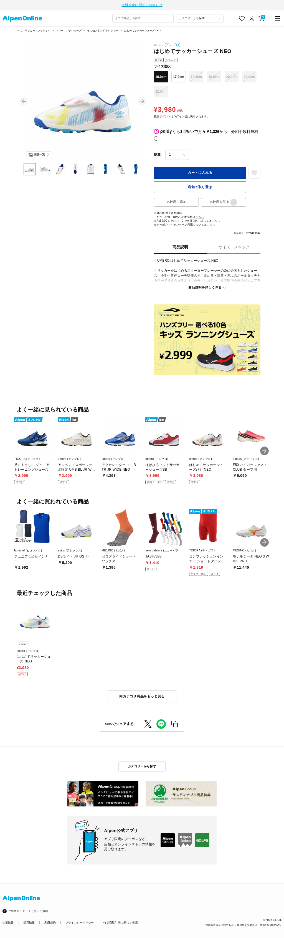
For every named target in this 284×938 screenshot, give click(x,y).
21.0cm (249, 76)
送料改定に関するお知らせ (142, 5)
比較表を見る (223, 201)
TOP (16, 30)
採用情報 (29, 922)
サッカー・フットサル (37, 30)
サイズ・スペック (234, 246)
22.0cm (161, 91)
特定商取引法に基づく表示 (120, 922)
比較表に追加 (176, 201)
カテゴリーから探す (142, 765)
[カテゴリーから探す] (200, 18)
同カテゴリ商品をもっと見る (142, 696)
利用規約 (50, 922)
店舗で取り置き (200, 186)
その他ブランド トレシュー (102, 30)
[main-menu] (277, 18)
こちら (200, 216)
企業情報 (8, 922)
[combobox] (143, 18)
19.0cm (214, 76)
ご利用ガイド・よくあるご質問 (28, 910)
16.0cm (161, 76)
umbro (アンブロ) (167, 44)
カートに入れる (200, 172)
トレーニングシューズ (69, 30)
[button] (23, 101)
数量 (157, 154)
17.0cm (178, 76)
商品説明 (180, 246)
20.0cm (231, 76)
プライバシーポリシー (79, 922)
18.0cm (196, 76)
